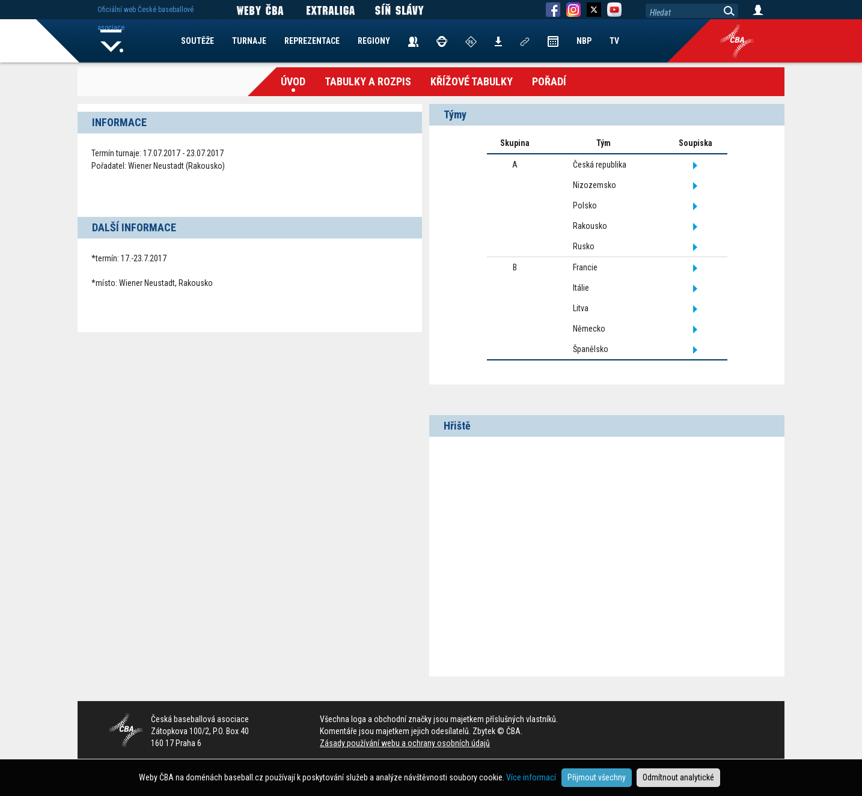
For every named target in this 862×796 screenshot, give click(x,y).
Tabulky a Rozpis (368, 81)
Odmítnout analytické (678, 777)
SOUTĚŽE (197, 41)
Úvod (293, 81)
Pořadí (549, 81)
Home (112, 41)
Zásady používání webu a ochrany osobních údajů (405, 743)
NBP (583, 41)
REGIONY (374, 41)
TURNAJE (249, 41)
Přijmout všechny (596, 777)
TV (614, 41)
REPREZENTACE (312, 41)
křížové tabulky (471, 81)
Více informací (531, 777)
